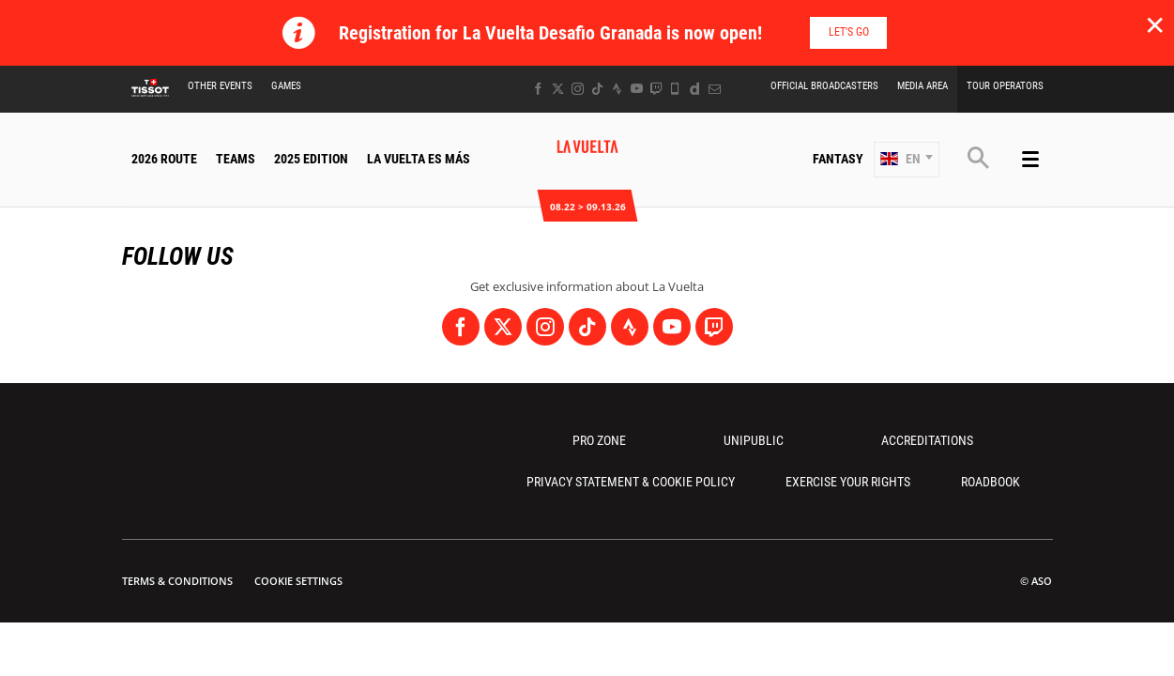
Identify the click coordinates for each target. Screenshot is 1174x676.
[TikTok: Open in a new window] (597, 89)
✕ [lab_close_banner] (1155, 24)
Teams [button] (235, 158)
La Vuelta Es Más (418, 158)
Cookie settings (298, 581)
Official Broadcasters (824, 86)
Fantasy (838, 158)
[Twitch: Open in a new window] (656, 89)
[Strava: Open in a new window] (617, 89)
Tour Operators (1005, 86)
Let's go (849, 31)
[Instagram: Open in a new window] (577, 89)
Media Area (922, 86)
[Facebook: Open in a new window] (538, 89)
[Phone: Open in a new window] (675, 89)
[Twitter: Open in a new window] (558, 89)
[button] (906, 159)
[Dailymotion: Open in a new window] (695, 89)
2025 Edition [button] (311, 158)
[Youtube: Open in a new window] (637, 89)
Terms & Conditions (177, 581)
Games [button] (286, 86)
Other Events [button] (220, 86)
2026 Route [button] (164, 158)
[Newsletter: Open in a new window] (714, 89)
